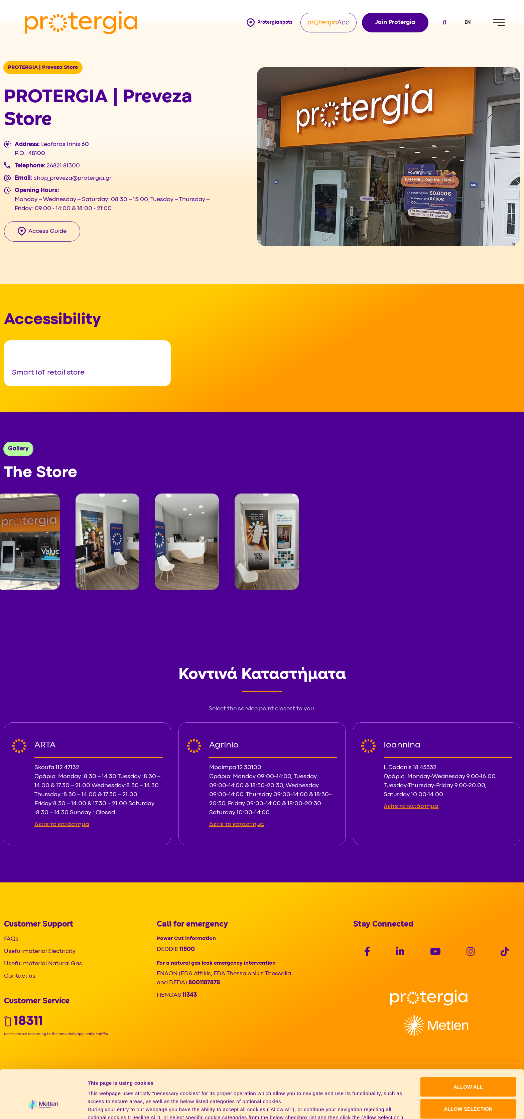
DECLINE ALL (468, 1089)
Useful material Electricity (40, 951)
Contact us (19, 976)
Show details (350, 1106)
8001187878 (204, 982)
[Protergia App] (328, 22)
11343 (189, 995)
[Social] (367, 953)
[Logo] (429, 997)
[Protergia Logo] (81, 22)
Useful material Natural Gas (43, 963)
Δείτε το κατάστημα (61, 824)
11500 (187, 949)
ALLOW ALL (468, 1045)
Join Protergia (395, 22)
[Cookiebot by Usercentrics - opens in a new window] (43, 1106)
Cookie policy (282, 1084)
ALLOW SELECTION (468, 1067)
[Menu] (499, 22)
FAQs (11, 939)
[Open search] (443, 22)
